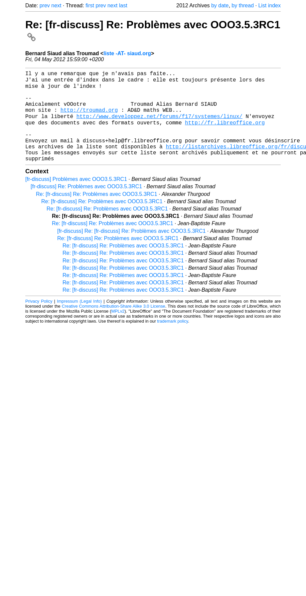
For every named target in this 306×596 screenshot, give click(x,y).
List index (269, 5)
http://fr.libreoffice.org (225, 133)
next (56, 5)
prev (45, 5)
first (89, 5)
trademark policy (172, 339)
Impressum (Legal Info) (79, 319)
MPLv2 (118, 329)
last (123, 5)
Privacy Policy (38, 319)
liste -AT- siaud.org (127, 53)
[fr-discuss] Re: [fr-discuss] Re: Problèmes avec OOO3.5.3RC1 (131, 249)
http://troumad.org (89, 118)
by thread (242, 5)
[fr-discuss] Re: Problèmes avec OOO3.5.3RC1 (86, 205)
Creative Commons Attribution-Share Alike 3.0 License (113, 324)
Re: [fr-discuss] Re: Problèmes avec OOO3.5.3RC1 (96, 213)
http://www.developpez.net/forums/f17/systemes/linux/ (159, 125)
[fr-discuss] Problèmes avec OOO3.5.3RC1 (76, 198)
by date (220, 5)
